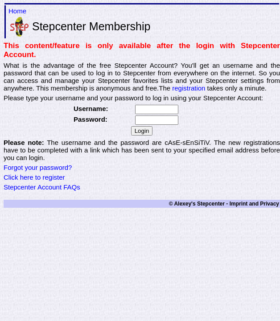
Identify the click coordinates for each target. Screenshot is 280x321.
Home (17, 11)
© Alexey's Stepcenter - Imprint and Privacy (224, 204)
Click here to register (34, 177)
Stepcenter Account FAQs (42, 187)
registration (188, 88)
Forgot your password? (38, 167)
